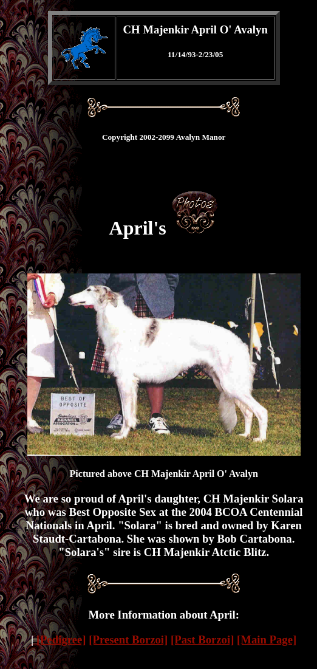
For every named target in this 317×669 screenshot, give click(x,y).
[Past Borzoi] (202, 639)
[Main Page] (266, 639)
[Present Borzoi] (128, 639)
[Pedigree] (61, 639)
